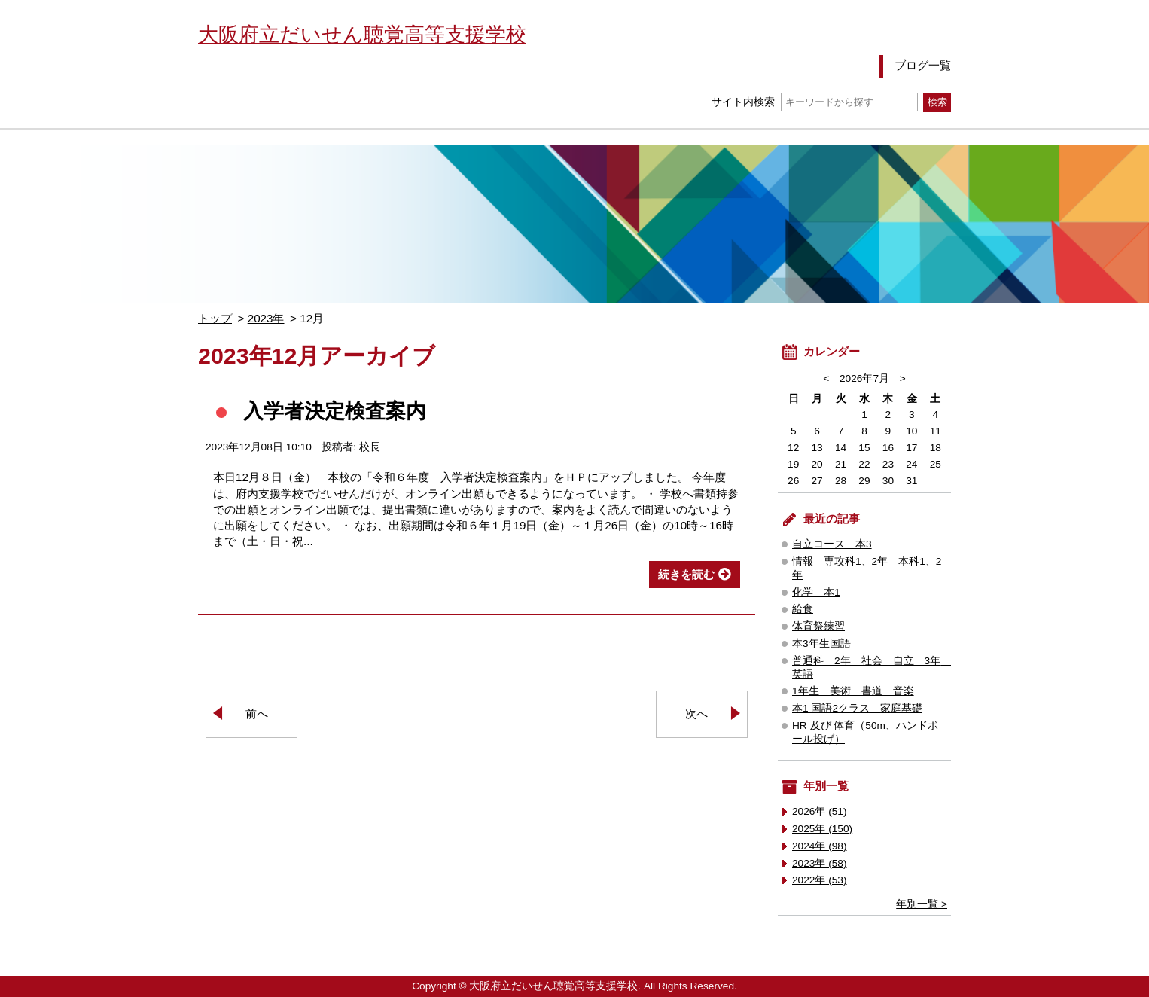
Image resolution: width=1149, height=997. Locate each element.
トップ (215, 318)
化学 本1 (816, 592)
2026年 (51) (819, 811)
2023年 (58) (819, 863)
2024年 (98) (819, 846)
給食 (802, 608)
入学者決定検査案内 (334, 410)
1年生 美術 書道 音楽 (853, 691)
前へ (256, 713)
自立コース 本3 (832, 544)
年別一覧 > (921, 904)
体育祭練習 (818, 626)
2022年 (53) (819, 880)
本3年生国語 (821, 643)
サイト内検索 (814, 102)
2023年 (266, 318)
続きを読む (686, 574)
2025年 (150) (822, 828)
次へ (696, 713)
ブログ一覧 (923, 65)
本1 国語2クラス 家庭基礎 (857, 708)
